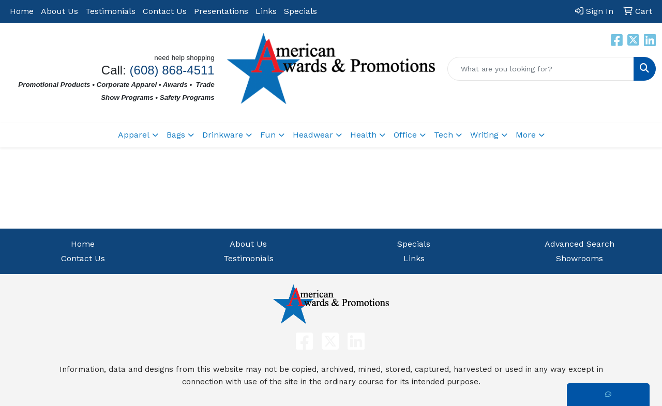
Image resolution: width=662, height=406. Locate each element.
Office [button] (405, 135)
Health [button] (363, 135)
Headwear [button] (313, 135)
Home (22, 11)
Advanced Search (579, 244)
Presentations (221, 11)
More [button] (526, 135)
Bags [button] (176, 135)
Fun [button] (268, 135)
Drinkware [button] (222, 135)
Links (266, 11)
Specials (300, 11)
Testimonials (110, 11)
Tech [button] (443, 135)
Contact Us (165, 11)
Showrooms (579, 258)
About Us (59, 11)
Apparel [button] (133, 135)
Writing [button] (484, 135)
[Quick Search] (540, 69)
